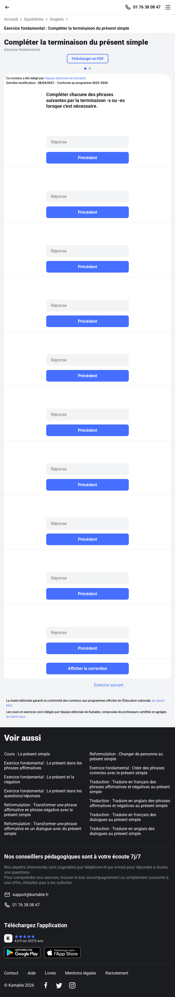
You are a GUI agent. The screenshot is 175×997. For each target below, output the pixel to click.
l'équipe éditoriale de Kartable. (65, 78)
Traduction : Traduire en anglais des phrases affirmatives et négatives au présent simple (130, 803)
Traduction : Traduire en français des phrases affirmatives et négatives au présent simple (130, 786)
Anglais (57, 19)
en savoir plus (16, 716)
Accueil (11, 19)
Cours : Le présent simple (27, 754)
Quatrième (34, 19)
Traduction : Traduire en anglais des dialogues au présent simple (122, 831)
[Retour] (9, 6)
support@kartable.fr (30, 894)
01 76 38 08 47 (147, 7)
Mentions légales (80, 973)
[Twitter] (59, 985)
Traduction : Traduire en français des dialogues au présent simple (123, 817)
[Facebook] (45, 985)
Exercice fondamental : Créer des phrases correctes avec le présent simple (127, 770)
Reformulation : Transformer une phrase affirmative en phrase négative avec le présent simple (40, 809)
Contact (11, 973)
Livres (50, 973)
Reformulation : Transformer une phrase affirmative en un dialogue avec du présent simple (42, 828)
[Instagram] (72, 985)
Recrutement (116, 973)
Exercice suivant (108, 685)
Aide (32, 973)
